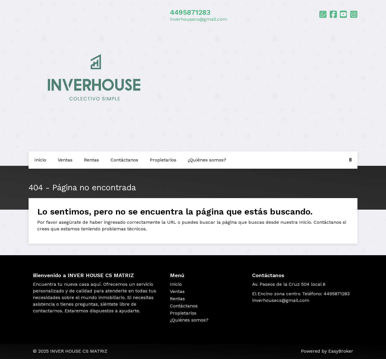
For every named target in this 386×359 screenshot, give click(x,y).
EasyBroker (340, 351)
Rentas (91, 160)
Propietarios (163, 160)
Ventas (65, 160)
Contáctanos (124, 160)
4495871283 (190, 12)
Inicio (40, 160)
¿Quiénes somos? (207, 160)
